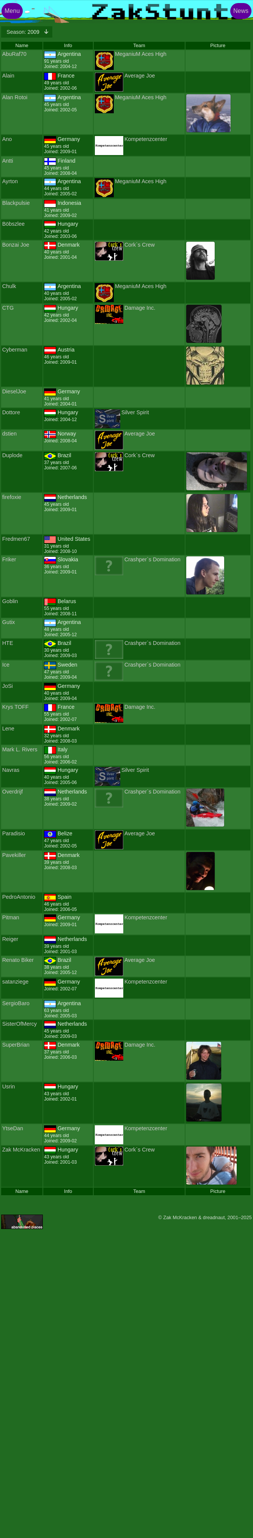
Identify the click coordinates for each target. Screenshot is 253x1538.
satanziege (15, 982)
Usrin (8, 1086)
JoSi (7, 686)
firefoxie (11, 497)
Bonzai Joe (15, 245)
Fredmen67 (16, 539)
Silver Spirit (135, 412)
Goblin (10, 601)
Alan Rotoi (14, 97)
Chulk (9, 286)
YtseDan (12, 1128)
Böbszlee (13, 224)
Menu (12, 11)
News (240, 11)
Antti (7, 161)
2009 (23, 32)
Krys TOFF (15, 707)
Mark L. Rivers (20, 749)
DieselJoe (14, 391)
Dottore (11, 412)
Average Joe (139, 76)
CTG (8, 308)
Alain (8, 76)
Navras (11, 770)
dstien (9, 434)
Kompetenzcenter (145, 139)
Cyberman (14, 350)
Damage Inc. (140, 308)
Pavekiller (14, 855)
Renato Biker (18, 960)
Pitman (10, 917)
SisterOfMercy (19, 1024)
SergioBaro (16, 1003)
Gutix (8, 622)
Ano (7, 139)
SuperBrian (16, 1045)
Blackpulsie (16, 203)
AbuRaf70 (14, 54)
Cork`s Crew (139, 245)
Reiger (10, 939)
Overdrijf (12, 792)
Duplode (12, 455)
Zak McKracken (21, 1150)
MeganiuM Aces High (141, 54)
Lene (8, 728)
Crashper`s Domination (152, 559)
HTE (7, 643)
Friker (9, 559)
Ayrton (10, 181)
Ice (5, 665)
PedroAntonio (18, 897)
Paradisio (13, 833)
